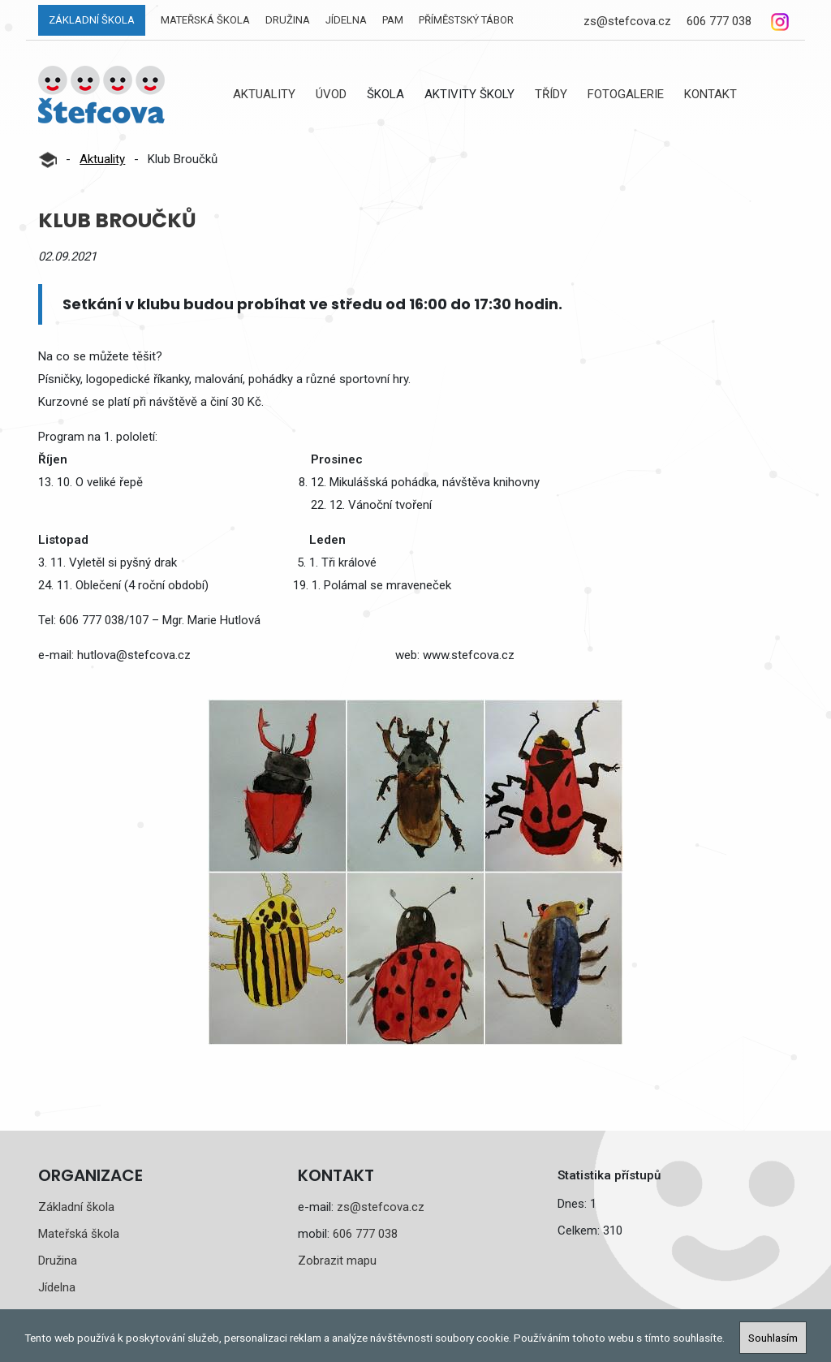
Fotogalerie (626, 94)
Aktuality (264, 94)
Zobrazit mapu (337, 1260)
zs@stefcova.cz (627, 21)
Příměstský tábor (466, 20)
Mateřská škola (205, 20)
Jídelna (346, 20)
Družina (287, 20)
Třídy (551, 94)
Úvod (331, 94)
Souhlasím (773, 1337)
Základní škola (92, 20)
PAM (392, 20)
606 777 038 (719, 21)
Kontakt (710, 94)
